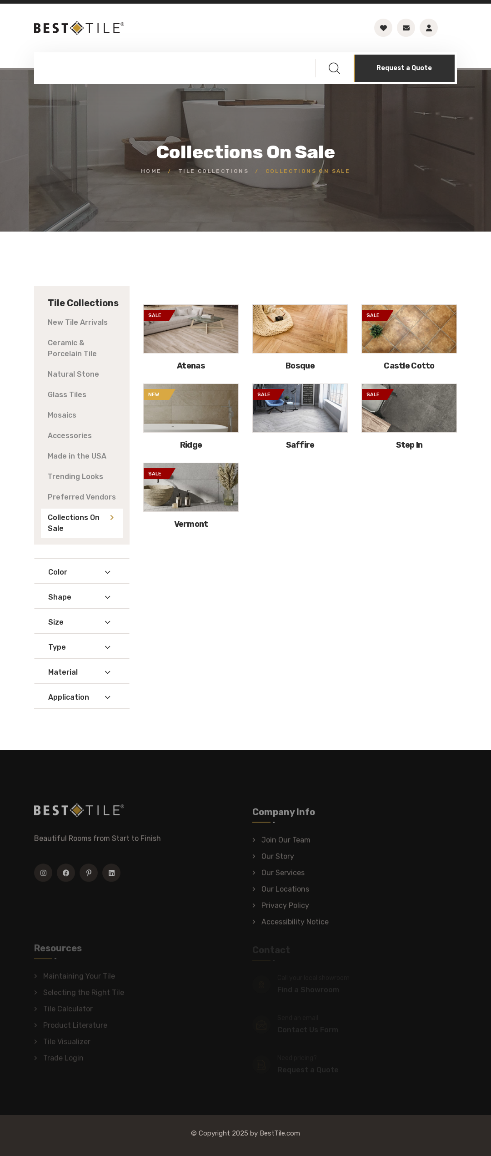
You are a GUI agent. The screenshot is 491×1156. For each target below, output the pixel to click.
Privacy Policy (285, 909)
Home (151, 171)
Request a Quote (404, 68)
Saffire (300, 445)
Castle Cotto (409, 366)
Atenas (191, 366)
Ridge (191, 445)
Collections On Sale (74, 523)
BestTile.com (280, 1133)
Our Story (277, 860)
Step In (409, 445)
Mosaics (62, 415)
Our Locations (285, 893)
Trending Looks (75, 476)
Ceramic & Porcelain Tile (72, 348)
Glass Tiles (67, 394)
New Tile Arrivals (78, 322)
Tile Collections (213, 171)
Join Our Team (286, 844)
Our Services (283, 877)
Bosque (300, 366)
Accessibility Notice (295, 926)
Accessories (70, 435)
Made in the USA (77, 456)
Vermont (191, 524)
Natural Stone (73, 374)
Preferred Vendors (82, 497)
